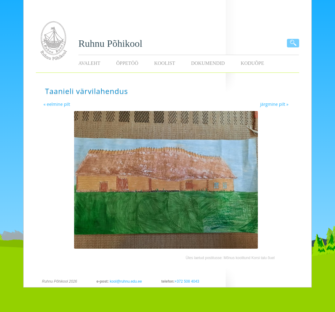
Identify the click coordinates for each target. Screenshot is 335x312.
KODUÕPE (252, 63)
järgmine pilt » (274, 104)
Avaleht (89, 63)
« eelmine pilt (56, 104)
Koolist (164, 63)
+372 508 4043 (187, 281)
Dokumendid (208, 63)
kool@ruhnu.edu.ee (126, 281)
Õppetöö (127, 63)
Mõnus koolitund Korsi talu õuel (249, 258)
